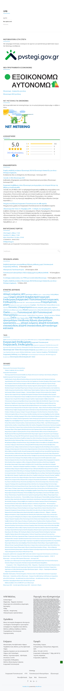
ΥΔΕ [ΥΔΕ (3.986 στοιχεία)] (31, 317)
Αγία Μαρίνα (30, 481)
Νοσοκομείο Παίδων (10, 505)
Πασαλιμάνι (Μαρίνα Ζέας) (27, 532)
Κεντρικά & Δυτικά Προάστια (47, 418)
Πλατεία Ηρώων (13, 495)
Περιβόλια (23, 438)
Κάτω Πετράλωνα (47, 521)
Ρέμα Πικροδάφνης (38, 492)
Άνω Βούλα (55, 468)
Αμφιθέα (34, 490)
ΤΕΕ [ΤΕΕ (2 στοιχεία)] (46, 354)
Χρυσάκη (26, 488)
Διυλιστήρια (36, 549)
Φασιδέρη (7, 385)
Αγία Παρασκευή (46, 379)
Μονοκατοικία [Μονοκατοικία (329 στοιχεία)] (45, 310)
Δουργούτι (11, 516)
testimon (34, 554)
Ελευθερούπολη (38, 444)
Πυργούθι (17, 436)
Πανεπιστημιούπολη (28, 519)
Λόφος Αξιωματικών (54, 453)
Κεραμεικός (8, 510)
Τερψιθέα (56, 475)
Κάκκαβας (49, 444)
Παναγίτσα (14, 492)
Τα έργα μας (14, 556)
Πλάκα (6, 508)
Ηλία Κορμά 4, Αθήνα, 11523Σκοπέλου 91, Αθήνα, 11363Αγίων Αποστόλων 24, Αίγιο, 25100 (13, 235)
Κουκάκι (14, 512)
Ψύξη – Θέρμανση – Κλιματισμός (36, 565)
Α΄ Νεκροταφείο (51, 495)
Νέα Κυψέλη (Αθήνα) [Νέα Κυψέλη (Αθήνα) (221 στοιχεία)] (55, 310)
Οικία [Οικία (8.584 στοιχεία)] (6, 312)
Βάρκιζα (22, 468)
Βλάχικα (27, 468)
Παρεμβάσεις (43, 562)
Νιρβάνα (45, 516)
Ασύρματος (29, 462)
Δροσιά (41, 388)
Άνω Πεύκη (48, 412)
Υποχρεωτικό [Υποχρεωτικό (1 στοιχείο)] (53, 354)
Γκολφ (39, 475)
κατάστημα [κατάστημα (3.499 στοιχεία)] (51, 325)
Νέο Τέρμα (49, 401)
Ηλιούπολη (23, 481)
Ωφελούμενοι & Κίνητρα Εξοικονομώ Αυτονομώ (38, 560)
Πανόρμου (14, 501)
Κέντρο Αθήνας (43, 495)
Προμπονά (7, 525)
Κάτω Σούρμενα (29, 479)
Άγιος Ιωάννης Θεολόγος (27, 427)
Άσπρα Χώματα (30, 453)
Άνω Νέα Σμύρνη (49, 488)
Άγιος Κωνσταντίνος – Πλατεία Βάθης (20, 497)
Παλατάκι (35, 460)
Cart (21, 556)
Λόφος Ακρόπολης (15, 499)
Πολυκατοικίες (33, 420)
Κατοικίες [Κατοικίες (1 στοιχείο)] (45, 349)
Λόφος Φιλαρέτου (41, 486)
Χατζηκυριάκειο (25, 534)
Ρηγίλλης (13, 525)
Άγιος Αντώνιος (25, 525)
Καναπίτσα (17, 390)
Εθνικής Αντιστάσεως (37, 462)
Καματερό (50, 440)
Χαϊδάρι (30, 457)
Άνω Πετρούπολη (56, 455)
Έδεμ (42, 490)
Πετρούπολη (48, 455)
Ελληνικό (43, 477)
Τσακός (58, 381)
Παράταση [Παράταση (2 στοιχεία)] (38, 352)
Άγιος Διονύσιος (13, 477)
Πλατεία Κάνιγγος (12, 508)
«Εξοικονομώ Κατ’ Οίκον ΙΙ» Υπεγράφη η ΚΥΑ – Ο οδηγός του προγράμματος (27, 209)
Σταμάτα (12, 414)
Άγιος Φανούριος (44, 438)
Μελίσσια (42, 403)
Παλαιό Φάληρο (21, 490)
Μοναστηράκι (49, 505)
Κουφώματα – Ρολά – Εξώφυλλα (14, 565)
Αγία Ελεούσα (13, 486)
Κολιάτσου (11, 521)
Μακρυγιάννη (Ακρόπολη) (23, 512)
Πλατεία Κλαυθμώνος (23, 508)
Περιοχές (23, 377)
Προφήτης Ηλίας (48, 381)
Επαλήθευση (24, 374)
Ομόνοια (56, 505)
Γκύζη (19, 503)
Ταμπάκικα (21, 538)
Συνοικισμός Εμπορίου (10, 473)
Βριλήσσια (13, 385)
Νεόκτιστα (27, 447)
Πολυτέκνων (36, 440)
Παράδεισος (35, 381)
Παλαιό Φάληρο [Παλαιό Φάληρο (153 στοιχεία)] (13, 312)
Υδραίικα (12, 534)
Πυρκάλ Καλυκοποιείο (23, 495)
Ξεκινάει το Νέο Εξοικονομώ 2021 (14, 178)
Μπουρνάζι (8, 455)
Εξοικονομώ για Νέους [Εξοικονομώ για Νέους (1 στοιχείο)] (53, 347)
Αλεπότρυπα (57, 519)
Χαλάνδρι (34, 414)
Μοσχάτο (21, 545)
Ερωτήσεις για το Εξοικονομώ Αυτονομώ (15, 560)
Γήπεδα (39, 490)
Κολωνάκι (35, 510)
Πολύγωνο (50, 523)
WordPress (38, 686)
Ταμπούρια (53, 532)
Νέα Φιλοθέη (43, 401)
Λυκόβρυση (28, 396)
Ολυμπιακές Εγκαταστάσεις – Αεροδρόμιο (44, 479)
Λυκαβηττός (37, 512)
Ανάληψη (58, 420)
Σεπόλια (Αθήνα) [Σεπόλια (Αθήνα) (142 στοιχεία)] (6, 318)
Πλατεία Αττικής (22, 523)
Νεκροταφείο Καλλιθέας (24, 464)
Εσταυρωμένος (55, 423)
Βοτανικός (7, 503)
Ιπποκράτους (13, 514)
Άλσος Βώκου (53, 545)
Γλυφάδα (21, 475)
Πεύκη (43, 412)
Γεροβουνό (15, 431)
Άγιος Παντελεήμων (55, 536)
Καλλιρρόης (18, 516)
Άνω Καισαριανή (41, 484)
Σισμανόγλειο (21, 403)
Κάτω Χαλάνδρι (32, 416)
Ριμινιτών (41, 440)
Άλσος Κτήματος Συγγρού (24, 399)
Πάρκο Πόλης (13, 429)
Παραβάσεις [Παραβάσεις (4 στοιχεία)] (45, 352)
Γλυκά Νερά (17, 388)
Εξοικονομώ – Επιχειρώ (28, 576)
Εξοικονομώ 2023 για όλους (12, 94)
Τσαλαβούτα (34, 455)
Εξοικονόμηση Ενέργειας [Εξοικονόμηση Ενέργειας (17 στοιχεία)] (27, 350)
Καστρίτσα (7, 407)
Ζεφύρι (28, 438)
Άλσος (52, 447)
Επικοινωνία (6, 368)
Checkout (24, 556)
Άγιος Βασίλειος (42, 527)
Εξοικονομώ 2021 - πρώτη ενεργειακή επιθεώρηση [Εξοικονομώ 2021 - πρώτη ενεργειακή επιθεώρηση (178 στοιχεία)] (29, 302)
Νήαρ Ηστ (47, 484)
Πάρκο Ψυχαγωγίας (30, 536)
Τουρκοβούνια (36, 540)
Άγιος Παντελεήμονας (31, 523)
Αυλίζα (53, 429)
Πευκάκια (41, 381)
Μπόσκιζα (21, 433)
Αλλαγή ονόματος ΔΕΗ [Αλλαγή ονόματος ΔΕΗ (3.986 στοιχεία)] (14, 294)
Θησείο (44, 508)
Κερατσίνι (26, 538)
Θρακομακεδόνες (22, 431)
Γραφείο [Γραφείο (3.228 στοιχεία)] (12, 296)
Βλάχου (15, 442)
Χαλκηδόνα (26, 549)
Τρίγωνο (38, 383)
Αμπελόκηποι (30, 499)
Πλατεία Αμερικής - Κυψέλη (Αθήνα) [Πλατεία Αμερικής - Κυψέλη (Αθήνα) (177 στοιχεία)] (26, 315)
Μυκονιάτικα (12, 423)
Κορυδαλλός (48, 540)
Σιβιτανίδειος (51, 486)
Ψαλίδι (38, 403)
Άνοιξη (42, 383)
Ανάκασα (53, 420)
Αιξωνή (28, 475)
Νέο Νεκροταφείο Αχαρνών (36, 433)
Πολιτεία (40, 394)
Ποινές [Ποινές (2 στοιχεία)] (19, 354)
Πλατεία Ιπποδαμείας (44, 532)
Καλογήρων (26, 477)
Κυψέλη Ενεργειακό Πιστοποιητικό (12, 377)
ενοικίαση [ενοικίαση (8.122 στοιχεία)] (52, 322)
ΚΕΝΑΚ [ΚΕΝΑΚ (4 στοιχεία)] (41, 350)
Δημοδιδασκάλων (9, 381)
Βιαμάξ (36, 453)
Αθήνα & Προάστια (21, 379)
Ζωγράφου (58, 479)
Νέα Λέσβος (36, 401)
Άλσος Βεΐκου (47, 436)
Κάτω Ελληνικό (21, 479)
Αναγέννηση (28, 423)
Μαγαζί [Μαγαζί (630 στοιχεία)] (25, 310)
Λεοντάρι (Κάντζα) (39, 409)
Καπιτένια (15, 383)
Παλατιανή (18, 440)
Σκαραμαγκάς (50, 460)
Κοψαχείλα (52, 462)
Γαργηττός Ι (44, 385)
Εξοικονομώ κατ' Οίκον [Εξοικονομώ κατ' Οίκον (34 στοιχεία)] (11, 350)
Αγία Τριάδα (54, 388)
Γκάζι (16, 503)
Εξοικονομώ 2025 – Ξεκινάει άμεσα (12, 585)
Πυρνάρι (52, 475)
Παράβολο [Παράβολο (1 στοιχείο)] (34, 352)
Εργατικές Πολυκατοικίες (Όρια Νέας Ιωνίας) (44, 449)
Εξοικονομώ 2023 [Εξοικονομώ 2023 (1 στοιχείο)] (7, 347)
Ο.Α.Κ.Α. (54, 401)
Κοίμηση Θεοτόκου (15, 460)
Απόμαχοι (7, 449)
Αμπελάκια (45, 464)
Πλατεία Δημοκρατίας (23, 418)
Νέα (35, 677)
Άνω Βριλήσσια (20, 385)
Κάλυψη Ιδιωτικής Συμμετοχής (19, 567)
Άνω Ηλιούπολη (37, 481)
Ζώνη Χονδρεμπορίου (15, 396)
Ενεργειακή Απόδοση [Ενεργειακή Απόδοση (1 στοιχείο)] (55, 339)
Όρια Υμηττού (32, 477)
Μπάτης (56, 490)
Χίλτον (54, 508)
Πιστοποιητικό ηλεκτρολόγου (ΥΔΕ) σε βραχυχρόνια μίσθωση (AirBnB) (25, 273)
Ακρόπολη (7, 499)
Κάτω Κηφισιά (13, 394)
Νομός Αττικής (12, 379)
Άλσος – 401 (46, 503)
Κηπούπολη (45, 453)
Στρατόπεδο (26, 436)
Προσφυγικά (29, 451)
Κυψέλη (7, 379)
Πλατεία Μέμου (41, 543)
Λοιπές (58, 565)
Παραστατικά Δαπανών (33, 567)
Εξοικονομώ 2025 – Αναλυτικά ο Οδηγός (31, 585)
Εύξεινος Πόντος (19, 414)
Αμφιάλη (7, 540)
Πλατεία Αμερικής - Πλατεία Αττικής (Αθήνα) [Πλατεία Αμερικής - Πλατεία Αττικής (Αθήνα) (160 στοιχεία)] (45, 315)
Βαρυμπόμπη (8, 431)
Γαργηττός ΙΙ (50, 385)
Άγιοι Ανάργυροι (46, 420)
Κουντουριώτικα (56, 499)
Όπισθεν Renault (21, 451)
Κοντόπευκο (24, 381)
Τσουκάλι (36, 464)
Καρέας (50, 473)
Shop (18, 556)
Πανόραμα (35, 394)
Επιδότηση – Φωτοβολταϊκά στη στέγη (19, 578)
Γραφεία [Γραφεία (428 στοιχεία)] (5, 297)
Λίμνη (57, 427)
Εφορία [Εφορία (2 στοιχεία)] (37, 349)
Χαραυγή (32, 436)
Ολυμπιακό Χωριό (48, 433)
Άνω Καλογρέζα (27, 444)
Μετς (6, 527)
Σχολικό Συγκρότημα (34, 495)
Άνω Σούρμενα (13, 479)
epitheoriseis (13, 554)
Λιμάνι (21, 540)
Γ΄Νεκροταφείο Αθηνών (23, 547)
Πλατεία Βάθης (46, 497)
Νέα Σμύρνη (31, 488)
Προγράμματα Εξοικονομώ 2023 (18, 580)
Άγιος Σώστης (38, 488)
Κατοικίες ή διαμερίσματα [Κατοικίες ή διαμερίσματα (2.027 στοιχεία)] (20, 307)
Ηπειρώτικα (12, 390)
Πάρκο (24, 540)
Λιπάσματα (7, 538)
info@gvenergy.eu (8, 242)
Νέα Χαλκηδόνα (37, 451)
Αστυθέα (43, 457)
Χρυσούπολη (41, 455)
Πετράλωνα (31, 521)
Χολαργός (7, 418)
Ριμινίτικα (39, 420)
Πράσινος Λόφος (44, 390)
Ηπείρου (18, 381)
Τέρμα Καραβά (49, 543)
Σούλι (32, 464)
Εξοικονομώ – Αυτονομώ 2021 (31, 558)
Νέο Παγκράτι (14, 475)
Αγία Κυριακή (8, 392)
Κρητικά (7, 438)
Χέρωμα (46, 468)
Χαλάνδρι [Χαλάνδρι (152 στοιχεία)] (18, 323)
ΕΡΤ (15, 381)
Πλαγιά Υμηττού (25, 388)
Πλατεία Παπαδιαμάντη (51, 501)
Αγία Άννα (39, 414)
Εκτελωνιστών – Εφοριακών (12, 466)
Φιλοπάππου (23, 499)
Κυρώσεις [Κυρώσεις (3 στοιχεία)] (8, 352)
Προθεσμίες (8, 567)
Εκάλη (44, 388)
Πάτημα (46, 416)
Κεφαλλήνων (27, 466)
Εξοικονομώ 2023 (30, 580)
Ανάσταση (12, 540)
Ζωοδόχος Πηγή (52, 438)
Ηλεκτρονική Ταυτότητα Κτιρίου (13, 270)
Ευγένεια (17, 540)
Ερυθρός (50, 499)
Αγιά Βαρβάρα (28, 490)
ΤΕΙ (5, 427)
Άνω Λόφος (23, 453)
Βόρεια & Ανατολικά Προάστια (34, 379)
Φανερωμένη (36, 418)
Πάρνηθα (7, 436)
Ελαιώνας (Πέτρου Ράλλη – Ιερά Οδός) (41, 423)
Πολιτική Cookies (31, 573)
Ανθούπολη (18, 453)
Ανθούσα (29, 383)
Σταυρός (54, 381)
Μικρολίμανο (8, 532)
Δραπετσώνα (38, 536)
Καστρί (54, 405)
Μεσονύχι (16, 433)
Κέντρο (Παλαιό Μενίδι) (33, 431)
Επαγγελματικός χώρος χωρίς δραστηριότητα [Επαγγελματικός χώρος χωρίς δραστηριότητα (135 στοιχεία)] (20, 305)
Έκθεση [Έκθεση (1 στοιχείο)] (18, 339)
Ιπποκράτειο (52, 503)
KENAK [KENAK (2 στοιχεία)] (4, 339)
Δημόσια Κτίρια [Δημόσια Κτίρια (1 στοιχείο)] (24, 339)
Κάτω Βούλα (14, 471)
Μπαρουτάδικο (25, 425)
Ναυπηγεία (52, 549)
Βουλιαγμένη (39, 471)
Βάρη (13, 468)
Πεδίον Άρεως (18, 521)
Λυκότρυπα (45, 431)
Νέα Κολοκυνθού (20, 455)
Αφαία (47, 457)
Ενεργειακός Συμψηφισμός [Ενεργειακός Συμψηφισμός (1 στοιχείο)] (39, 345)
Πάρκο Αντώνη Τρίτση (26, 440)
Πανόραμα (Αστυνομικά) (16, 484)
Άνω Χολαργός (14, 418)
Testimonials (28, 554)
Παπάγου (46, 409)
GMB (23, 554)
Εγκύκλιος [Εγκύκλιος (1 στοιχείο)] (36, 339)
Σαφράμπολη (38, 447)
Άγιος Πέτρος (43, 429)
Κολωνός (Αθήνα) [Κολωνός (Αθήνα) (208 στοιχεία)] (11, 310)
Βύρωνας (24, 473)
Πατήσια (36, 519)
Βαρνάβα (56, 525)
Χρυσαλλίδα (48, 451)
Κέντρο (20, 383)
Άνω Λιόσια (9, 427)
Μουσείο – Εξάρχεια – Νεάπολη (48, 512)
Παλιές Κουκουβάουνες (42, 442)
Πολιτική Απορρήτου (21, 573)
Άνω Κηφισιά (53, 392)
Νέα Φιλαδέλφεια (46, 447)
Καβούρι (53, 471)
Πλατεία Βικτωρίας (42, 523)
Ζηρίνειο (7, 394)
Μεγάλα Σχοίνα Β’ (9, 433)
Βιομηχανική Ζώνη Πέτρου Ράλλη (17, 551)
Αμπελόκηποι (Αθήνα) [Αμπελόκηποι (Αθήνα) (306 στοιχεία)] (32, 294)
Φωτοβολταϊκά (40, 573)
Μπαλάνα (7, 388)
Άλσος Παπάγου (53, 409)
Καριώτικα (42, 549)
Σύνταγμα (31, 508)
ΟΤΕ (47, 486)
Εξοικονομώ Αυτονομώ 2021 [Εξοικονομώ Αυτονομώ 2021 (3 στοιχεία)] (41, 347)
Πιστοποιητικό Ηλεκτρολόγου (17, 368)
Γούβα (23, 503)
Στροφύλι (53, 394)
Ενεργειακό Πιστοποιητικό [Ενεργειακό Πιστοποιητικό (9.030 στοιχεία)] (31, 299)
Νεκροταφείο (15, 464)
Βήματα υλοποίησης (44, 567)
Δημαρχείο (22, 416)
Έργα (30, 677)
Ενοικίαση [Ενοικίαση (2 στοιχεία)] (48, 345)
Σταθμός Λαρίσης (22, 527)
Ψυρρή (36, 508)
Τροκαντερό (46, 492)
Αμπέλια (56, 447)
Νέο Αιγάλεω (33, 425)
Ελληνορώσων (19, 505)
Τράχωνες (42, 466)
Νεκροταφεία (8, 490)
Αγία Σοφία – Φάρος (37, 407)
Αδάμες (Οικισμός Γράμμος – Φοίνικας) (21, 392)
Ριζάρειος (57, 416)
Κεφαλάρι (23, 394)
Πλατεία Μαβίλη (21, 501)
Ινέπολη (45, 444)
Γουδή (12, 481)
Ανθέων (24, 462)
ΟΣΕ (19, 532)
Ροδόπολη (7, 414)
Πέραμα (31, 549)
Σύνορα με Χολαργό (20, 412)
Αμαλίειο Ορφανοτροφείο (37, 399)
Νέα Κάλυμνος (21, 471)
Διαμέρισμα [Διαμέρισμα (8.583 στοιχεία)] (31, 296)
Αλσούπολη (19, 444)
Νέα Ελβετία (8, 475)
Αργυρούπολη (49, 466)
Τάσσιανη (19, 473)
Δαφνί (54, 457)
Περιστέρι (53, 451)
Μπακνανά (40, 516)
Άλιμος (40, 464)
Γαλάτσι (36, 436)
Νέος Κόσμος (43, 514)
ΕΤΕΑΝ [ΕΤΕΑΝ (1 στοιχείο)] (32, 339)
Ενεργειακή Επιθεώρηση (34, 562)
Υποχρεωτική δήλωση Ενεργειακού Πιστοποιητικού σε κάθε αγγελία (25, 203)
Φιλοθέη (30, 414)
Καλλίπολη (16, 530)
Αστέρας (12, 449)
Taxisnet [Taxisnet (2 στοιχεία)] (15, 339)
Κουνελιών (23, 460)
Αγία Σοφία (35, 527)
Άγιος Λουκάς (50, 519)
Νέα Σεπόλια (12, 440)
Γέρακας (30, 385)
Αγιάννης (52, 379)
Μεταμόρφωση (40, 416)
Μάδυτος (10, 451)
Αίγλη (24, 475)
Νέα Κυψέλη (37, 514)
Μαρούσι (49, 396)
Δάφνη (6, 477)
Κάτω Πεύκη (54, 412)
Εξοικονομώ (54, 673)
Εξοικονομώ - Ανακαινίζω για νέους (14, 91)
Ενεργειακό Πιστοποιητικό (10, 372)
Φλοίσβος (51, 492)
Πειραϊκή (36, 532)
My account (30, 556)
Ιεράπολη (7, 425)
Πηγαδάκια (33, 471)
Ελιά (44, 462)
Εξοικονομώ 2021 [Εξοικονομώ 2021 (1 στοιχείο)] (54, 345)
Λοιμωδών (26, 420)
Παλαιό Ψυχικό (57, 407)
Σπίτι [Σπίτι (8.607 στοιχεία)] (14, 317)
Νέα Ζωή (30, 381)
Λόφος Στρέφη (20, 514)
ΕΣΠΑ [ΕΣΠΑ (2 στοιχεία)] (29, 339)
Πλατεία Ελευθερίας (48, 407)
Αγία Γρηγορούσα (36, 457)
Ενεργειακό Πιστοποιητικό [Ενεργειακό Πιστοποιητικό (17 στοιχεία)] (39, 342)
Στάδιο (52, 525)
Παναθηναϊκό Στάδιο (13, 527)
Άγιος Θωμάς (14, 399)
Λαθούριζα (36, 468)
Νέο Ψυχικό (29, 407)
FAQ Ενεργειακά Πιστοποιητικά (13, 374)
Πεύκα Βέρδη (24, 457)
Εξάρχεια (7, 514)
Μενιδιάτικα (17, 438)
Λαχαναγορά (21, 536)
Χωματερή (16, 545)
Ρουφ (44, 525)
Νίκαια (26, 545)
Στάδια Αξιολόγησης (18, 569)
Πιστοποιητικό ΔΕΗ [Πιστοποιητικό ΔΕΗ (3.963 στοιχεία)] (27, 312)
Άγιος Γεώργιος (16, 427)
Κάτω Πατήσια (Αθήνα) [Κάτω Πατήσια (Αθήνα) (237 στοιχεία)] (49, 305)
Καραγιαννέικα (55, 436)
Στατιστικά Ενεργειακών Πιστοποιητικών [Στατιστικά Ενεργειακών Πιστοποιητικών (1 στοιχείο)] (37, 354)
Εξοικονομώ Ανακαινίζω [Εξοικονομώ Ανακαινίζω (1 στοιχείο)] (16, 347)
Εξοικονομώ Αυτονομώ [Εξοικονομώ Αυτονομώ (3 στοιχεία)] (28, 347)
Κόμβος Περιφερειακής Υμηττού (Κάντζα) (24, 409)
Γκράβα (7, 521)
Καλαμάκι (21, 466)
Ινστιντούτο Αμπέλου (37, 396)
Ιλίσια (15, 481)
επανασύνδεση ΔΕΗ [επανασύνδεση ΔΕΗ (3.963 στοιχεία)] (36, 325)
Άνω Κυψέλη (29, 501)
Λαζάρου (17, 447)
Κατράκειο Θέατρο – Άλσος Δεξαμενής (47, 547)
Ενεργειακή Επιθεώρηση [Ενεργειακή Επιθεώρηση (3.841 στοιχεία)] (17, 342)
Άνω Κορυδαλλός (56, 540)
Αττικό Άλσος (56, 523)
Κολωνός (40, 510)
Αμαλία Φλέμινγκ (49, 403)
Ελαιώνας (7, 460)
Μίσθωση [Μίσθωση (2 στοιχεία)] (22, 352)
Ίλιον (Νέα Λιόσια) (34, 438)
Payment (21, 558)
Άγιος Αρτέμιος (28, 503)
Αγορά (28, 473)
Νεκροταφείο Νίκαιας (10, 543)
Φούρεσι (31, 388)
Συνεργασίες (6, 554)
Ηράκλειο (48, 388)
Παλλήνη (7, 409)
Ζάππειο (40, 508)
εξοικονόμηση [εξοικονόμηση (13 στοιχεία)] (14, 357)
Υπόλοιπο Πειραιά (33, 534)
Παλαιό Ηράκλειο (35, 390)
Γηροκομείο (44, 499)
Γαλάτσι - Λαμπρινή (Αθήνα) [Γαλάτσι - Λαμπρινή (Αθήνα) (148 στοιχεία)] (44, 294)
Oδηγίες (30, 374)
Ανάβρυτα (46, 399)
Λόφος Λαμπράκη (32, 516)
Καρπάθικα (22, 401)
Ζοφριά (50, 427)
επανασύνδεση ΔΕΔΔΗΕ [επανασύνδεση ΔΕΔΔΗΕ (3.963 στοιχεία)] (14, 325)
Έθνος (26, 416)
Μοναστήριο (8, 464)
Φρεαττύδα (18, 534)
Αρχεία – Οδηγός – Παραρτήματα (42, 569)
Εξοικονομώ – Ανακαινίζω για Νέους (12, 576)
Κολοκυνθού (29, 510)
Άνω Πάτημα (8, 416)
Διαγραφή (19, 554)
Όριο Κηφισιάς (22, 405)
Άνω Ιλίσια (7, 481)
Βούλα (50, 468)
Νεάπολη (26, 433)
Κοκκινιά (31, 401)
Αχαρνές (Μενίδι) (22, 429)
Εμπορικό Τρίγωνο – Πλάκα (30, 505)
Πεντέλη (40, 412)
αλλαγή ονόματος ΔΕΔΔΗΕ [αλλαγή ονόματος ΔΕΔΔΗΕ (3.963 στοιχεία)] (34, 322)
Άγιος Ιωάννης (50, 514)
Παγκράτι (11, 519)
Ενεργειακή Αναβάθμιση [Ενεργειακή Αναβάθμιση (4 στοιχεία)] (44, 339)
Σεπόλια (48, 525)
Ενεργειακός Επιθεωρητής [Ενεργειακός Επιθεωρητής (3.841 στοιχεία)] (18, 344)
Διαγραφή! (36, 556)
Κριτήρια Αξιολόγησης (28, 569)
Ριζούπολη (18, 525)
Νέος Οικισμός (14, 538)
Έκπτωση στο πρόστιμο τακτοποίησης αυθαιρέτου (45, 374)
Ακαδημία (39, 505)
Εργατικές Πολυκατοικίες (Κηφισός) (23, 449)
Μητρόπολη (8, 549)
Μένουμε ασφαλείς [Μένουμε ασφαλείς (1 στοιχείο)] (15, 352)
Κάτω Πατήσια (51, 516)
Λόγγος (28, 442)
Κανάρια (44, 481)
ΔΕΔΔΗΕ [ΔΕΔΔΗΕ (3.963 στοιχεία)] (21, 296)
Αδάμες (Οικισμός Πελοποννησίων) (40, 392)
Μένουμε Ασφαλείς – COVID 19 (47, 556)
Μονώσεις (25, 565)
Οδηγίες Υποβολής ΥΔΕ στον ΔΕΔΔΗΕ (14, 370)
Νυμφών (24, 383)
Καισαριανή (25, 484)
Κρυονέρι (7, 396)
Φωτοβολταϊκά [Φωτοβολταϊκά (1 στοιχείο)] (6, 357)
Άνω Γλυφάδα (33, 475)
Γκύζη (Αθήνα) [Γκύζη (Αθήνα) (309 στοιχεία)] (54, 294)
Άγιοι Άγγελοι (48, 383)
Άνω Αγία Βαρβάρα (14, 420)
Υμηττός (57, 492)
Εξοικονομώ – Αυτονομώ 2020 (10, 558)
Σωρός (34, 403)
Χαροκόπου (20, 488)
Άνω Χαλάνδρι (15, 416)
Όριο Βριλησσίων (14, 405)
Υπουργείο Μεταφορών (31, 412)
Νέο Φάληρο (15, 532)
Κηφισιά (58, 390)
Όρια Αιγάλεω (29, 460)
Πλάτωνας (12, 436)
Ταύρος (7, 551)
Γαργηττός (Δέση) (36, 385)
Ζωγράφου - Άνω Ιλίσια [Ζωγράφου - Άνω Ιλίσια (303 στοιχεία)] (36, 305)
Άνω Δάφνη (20, 477)
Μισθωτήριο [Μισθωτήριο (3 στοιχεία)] (28, 352)
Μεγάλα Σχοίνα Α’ (53, 431)
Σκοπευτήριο (53, 484)
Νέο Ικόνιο (58, 549)
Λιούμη (19, 425)
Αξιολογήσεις (12, 573)
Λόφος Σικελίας (32, 486)
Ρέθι (21, 436)
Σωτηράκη (57, 425)
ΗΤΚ (26, 673)
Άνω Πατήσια (35, 501)
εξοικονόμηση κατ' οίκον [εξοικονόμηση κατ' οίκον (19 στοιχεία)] (27, 357)
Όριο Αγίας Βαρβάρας (21, 543)
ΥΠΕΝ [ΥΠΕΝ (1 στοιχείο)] (49, 354)
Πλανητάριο (21, 492)
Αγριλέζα (49, 429)
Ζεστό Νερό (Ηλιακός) (50, 565)
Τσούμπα (18, 423)
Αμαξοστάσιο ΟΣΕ (9, 536)
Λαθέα (40, 431)
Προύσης (52, 425)
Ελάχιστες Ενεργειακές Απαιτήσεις (18, 562)
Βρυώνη (48, 527)
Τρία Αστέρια (52, 390)
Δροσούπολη (44, 427)
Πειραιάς (29, 527)
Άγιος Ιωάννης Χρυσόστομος (43, 545)
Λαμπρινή (11, 438)
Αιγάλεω (22, 423)
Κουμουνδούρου (21, 510)
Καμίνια (21, 530)
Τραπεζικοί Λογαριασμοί (50, 573)
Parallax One (26, 686)
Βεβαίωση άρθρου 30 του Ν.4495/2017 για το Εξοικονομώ (19, 582)
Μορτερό (16, 407)
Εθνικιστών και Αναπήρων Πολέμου (43, 405)
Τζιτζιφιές (14, 488)
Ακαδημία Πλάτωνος (55, 497)
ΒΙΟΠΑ (32, 444)
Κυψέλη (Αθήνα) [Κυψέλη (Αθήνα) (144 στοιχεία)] (19, 310)
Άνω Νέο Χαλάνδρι (54, 414)
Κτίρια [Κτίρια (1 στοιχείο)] (49, 349)
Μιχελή (7, 440)
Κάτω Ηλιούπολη (50, 481)
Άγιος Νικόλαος (37, 427)
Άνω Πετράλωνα (38, 521)
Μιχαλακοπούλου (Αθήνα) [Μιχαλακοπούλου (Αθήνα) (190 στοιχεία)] (34, 310)
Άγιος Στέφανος (9, 383)
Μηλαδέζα (41, 468)
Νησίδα (15, 451)
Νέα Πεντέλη (22, 407)
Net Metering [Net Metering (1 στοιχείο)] (9, 339)
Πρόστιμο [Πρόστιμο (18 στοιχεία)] (24, 354)
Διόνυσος (36, 388)
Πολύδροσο (51, 416)
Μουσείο (26, 514)
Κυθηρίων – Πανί (35, 466)
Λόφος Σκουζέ (46, 510)
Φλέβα (46, 440)
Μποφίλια (33, 442)
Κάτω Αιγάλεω (13, 425)
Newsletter (6, 573)
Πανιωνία (47, 475)
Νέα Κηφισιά (29, 394)
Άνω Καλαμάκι (52, 464)
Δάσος (50, 457)
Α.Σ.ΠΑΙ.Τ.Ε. (54, 396)
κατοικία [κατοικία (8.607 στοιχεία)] (8, 328)
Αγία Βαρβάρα (46, 414)
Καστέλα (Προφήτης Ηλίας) (30, 530)
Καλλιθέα (7, 486)
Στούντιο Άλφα (28, 403)
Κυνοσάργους (24, 516)
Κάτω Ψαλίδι (24, 390)
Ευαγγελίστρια (20, 486)
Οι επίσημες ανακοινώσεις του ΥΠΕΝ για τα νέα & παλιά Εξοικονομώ (24, 278)
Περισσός (32, 447)
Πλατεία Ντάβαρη (28, 492)
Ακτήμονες (41, 436)
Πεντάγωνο (25, 521)
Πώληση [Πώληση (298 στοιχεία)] (57, 315)
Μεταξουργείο (38, 497)
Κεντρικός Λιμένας (41, 530)
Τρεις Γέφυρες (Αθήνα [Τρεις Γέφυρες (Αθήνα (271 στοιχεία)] (23, 318)
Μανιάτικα (57, 530)
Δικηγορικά (8, 471)
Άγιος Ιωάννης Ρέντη (44, 534)
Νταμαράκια (39, 425)
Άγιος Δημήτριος (17, 462)
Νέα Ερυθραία (30, 405)
